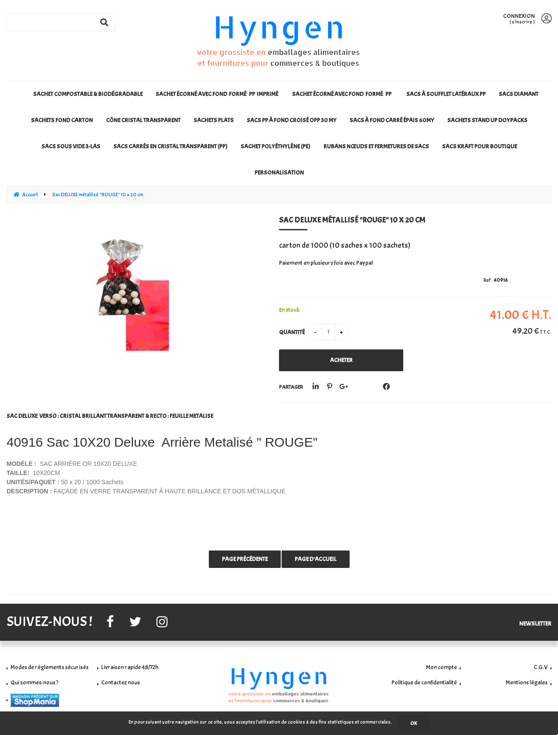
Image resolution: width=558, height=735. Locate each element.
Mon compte (441, 667)
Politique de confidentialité (424, 682)
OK (413, 723)
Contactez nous (120, 682)
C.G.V (541, 667)
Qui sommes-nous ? (34, 682)
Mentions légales (527, 682)
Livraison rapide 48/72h (129, 667)
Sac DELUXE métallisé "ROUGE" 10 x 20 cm (352, 220)
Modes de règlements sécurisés (49, 667)
